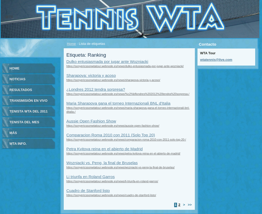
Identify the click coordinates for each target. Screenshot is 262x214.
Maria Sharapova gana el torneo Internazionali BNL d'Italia (118, 103)
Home (71, 44)
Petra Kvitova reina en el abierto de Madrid (104, 149)
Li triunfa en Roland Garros (90, 176)
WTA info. (17, 144)
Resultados (20, 90)
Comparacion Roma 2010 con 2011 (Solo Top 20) (110, 135)
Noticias (17, 79)
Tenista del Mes (24, 122)
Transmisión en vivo (28, 101)
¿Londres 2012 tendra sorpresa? (95, 89)
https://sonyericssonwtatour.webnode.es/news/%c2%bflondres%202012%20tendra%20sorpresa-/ (127, 93)
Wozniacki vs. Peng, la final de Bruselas (102, 162)
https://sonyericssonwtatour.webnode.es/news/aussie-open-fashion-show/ (112, 125)
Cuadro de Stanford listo (88, 190)
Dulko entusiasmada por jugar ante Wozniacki (107, 61)
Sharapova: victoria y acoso (91, 75)
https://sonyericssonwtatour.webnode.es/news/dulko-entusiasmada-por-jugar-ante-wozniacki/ (125, 66)
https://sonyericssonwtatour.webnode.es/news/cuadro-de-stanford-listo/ (111, 195)
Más (13, 133)
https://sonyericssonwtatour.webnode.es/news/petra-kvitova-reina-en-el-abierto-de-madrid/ (123, 153)
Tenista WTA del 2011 (28, 111)
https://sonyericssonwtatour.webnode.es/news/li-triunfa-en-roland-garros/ (112, 181)
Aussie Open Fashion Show (91, 121)
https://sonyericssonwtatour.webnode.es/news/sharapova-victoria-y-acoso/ (113, 80)
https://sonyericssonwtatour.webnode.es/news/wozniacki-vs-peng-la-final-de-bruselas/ (120, 167)
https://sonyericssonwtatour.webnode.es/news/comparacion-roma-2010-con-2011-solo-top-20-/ (126, 139)
